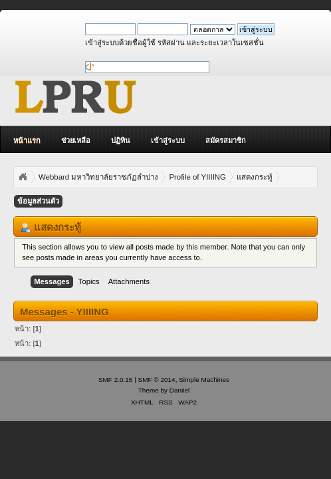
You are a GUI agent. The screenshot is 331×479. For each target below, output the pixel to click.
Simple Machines (204, 379)
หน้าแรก (27, 140)
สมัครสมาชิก (225, 140)
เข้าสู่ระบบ (168, 140)
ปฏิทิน (120, 140)
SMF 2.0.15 (115, 379)
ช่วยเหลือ (75, 140)
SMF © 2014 (156, 379)
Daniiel (179, 390)
